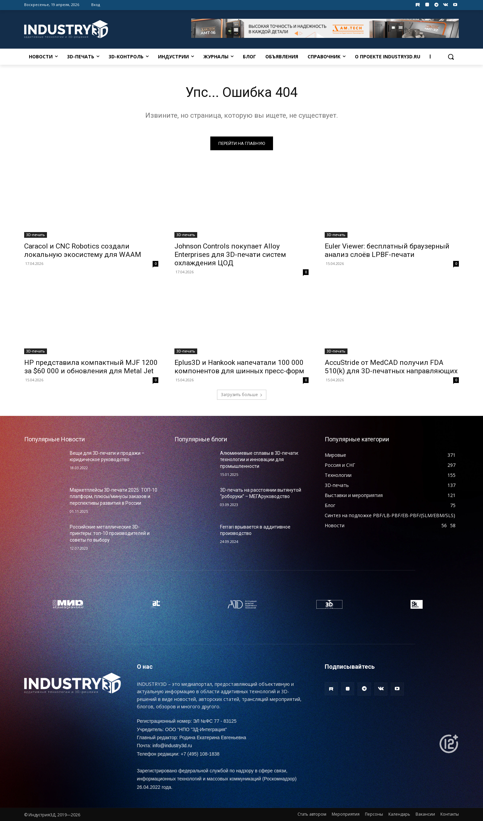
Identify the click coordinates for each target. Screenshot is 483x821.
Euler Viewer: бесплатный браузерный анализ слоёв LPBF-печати (387, 250)
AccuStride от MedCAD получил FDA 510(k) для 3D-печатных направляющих (391, 367)
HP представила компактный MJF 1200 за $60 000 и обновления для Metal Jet (91, 367)
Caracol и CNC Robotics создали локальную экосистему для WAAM (82, 250)
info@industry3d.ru (172, 745)
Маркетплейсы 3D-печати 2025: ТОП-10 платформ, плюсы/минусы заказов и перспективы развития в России (113, 496)
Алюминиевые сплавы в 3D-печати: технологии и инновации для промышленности (259, 459)
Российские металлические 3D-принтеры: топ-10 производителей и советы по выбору (110, 533)
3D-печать (35, 234)
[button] (451, 57)
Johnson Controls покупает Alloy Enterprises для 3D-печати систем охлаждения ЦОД (230, 254)
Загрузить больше (242, 394)
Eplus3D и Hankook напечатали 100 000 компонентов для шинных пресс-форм (239, 367)
